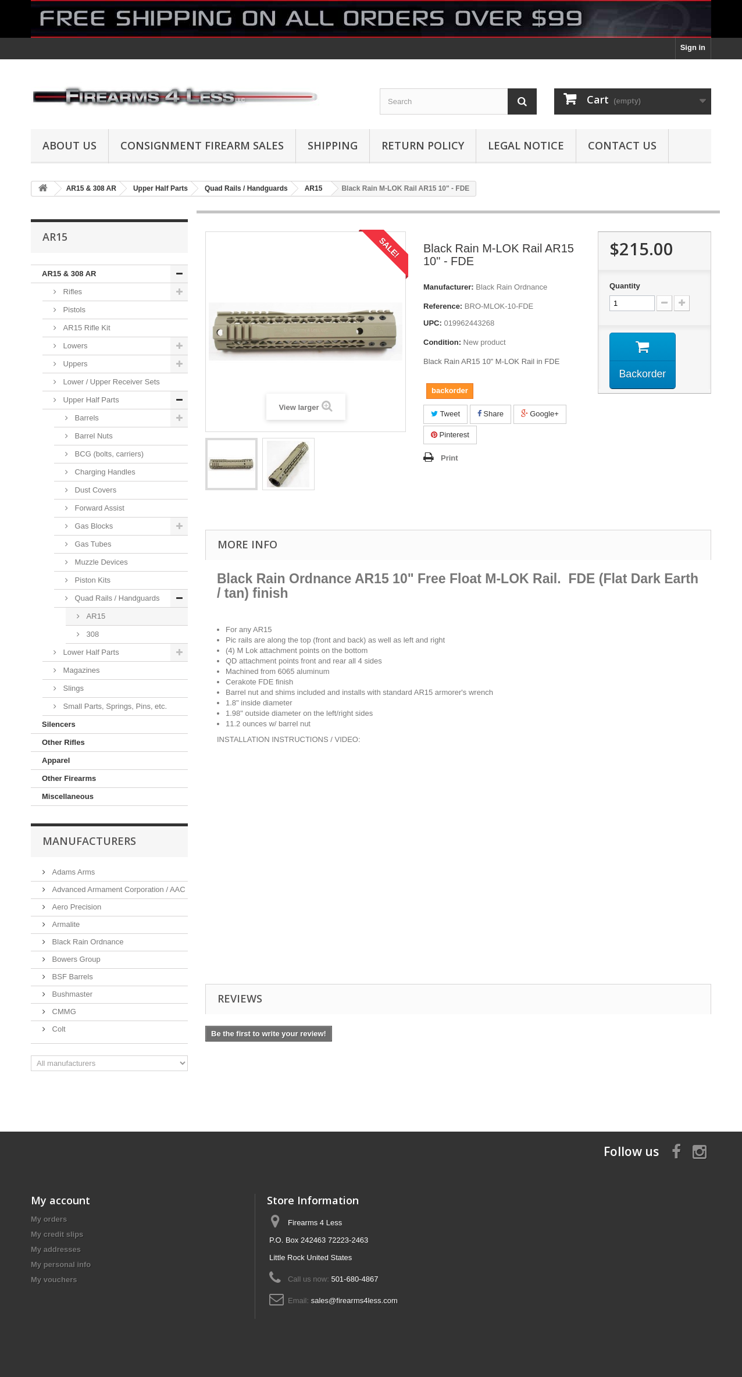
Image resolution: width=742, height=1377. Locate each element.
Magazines (80, 670)
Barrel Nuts (93, 435)
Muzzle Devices (100, 562)
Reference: (442, 306)
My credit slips (57, 1234)
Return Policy (422, 145)
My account (60, 1200)
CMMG (63, 1011)
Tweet (445, 413)
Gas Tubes (92, 544)
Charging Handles (104, 472)
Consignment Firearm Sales (202, 145)
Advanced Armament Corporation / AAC (118, 889)
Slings (72, 688)
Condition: (442, 342)
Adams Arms (72, 872)
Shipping (333, 145)
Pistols (73, 309)
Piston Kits (91, 580)
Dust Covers (94, 490)
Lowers (74, 345)
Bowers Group (75, 959)
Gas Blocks (93, 526)
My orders (49, 1219)
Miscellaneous (68, 796)
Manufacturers (89, 841)
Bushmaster (71, 994)
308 (91, 634)
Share (490, 413)
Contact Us (622, 145)
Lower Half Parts (90, 652)
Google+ (540, 413)
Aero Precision (75, 906)
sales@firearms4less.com (354, 1300)
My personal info (61, 1264)
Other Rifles (63, 742)
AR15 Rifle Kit (85, 327)
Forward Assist (98, 508)
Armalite (65, 924)
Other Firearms (69, 778)
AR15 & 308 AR (69, 273)
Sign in (692, 47)
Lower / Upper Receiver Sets (110, 381)
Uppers (74, 363)
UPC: (432, 323)
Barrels (86, 417)
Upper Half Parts (90, 399)
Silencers (59, 724)
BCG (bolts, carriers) (108, 454)
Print (449, 458)
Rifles (71, 291)
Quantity (624, 285)
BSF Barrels (71, 976)
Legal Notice (526, 145)
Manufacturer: (448, 287)
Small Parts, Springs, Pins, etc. (114, 706)
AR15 (94, 616)
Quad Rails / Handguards (116, 598)
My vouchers (54, 1279)
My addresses (56, 1249)
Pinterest (450, 434)
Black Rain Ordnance (86, 941)
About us (69, 145)
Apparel (56, 760)
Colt (58, 1029)
